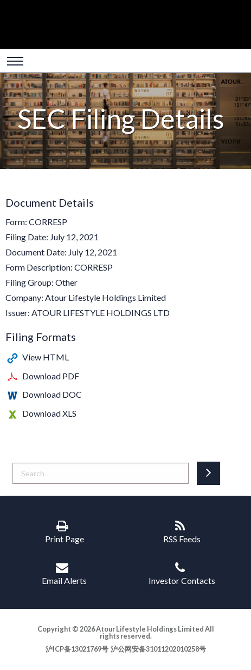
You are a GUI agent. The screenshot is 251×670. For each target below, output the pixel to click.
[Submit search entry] (208, 473)
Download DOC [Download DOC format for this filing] (52, 394)
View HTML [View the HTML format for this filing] (45, 357)
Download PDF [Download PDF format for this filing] (50, 376)
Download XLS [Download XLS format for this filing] (49, 413)
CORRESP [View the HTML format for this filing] (48, 221)
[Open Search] (15, 62)
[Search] (100, 473)
